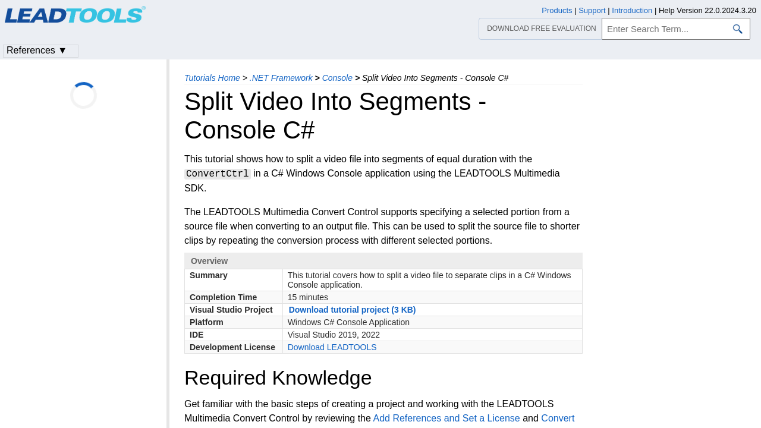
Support (592, 10)
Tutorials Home (212, 78)
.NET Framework (281, 78)
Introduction (632, 10)
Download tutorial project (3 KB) (352, 309)
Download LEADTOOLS (332, 347)
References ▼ (37, 50)
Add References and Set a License (446, 418)
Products (557, 10)
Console (337, 78)
